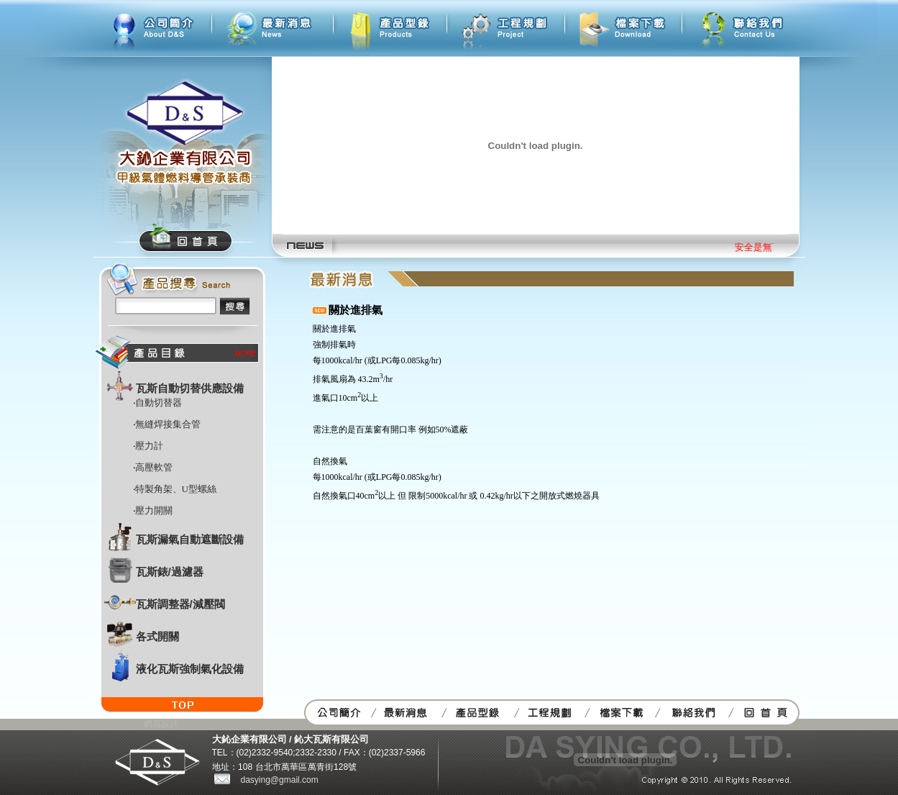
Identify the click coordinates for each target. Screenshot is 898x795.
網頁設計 (161, 724)
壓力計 (149, 445)
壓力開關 (154, 510)
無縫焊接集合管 (168, 424)
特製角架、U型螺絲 (175, 488)
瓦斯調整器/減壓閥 (180, 604)
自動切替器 (158, 402)
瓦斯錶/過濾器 (169, 571)
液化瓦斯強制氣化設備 (190, 669)
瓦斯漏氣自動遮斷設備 (190, 539)
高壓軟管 (154, 467)
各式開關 (157, 636)
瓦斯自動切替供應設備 (190, 388)
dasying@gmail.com (280, 780)
